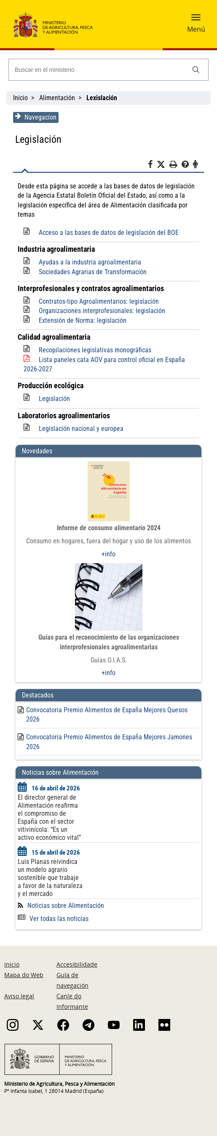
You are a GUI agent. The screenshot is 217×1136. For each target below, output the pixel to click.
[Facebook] (152, 166)
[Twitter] (163, 165)
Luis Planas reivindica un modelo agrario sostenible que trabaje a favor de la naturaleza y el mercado (49, 878)
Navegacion (35, 117)
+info (108, 554)
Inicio (20, 98)
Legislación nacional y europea (80, 429)
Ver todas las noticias (52, 919)
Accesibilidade (76, 964)
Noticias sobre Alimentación (65, 906)
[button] (196, 20)
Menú (196, 29)
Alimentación (57, 98)
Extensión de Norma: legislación (82, 320)
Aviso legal (19, 996)
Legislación (54, 399)
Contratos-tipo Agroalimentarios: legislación (98, 301)
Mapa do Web (23, 975)
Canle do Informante (72, 1001)
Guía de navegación (72, 980)
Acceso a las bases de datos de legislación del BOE (108, 233)
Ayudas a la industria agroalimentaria (89, 262)
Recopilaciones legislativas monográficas (94, 350)
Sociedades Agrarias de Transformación (92, 272)
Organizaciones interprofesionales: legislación (101, 311)
